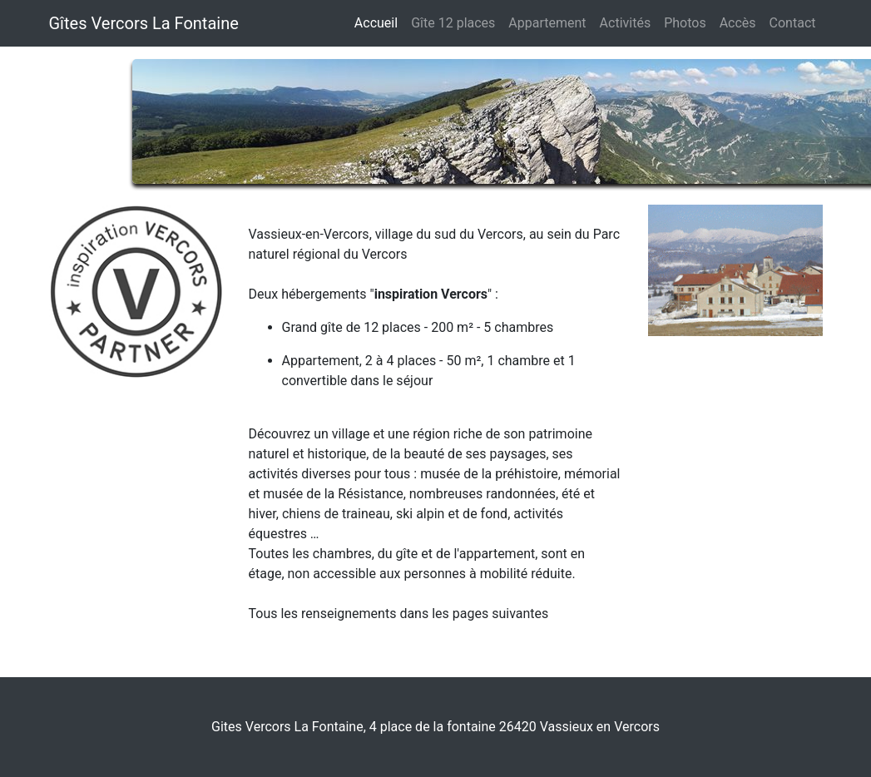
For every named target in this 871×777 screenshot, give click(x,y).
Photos (685, 23)
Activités (625, 23)
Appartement (547, 23)
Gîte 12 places (456, 22)
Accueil (376, 23)
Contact (793, 23)
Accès (738, 23)
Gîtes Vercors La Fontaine (144, 23)
